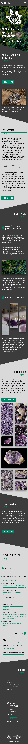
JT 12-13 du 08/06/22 (8, 648)
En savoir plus (8, 82)
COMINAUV (5, 3)
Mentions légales (14, 741)
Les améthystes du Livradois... (10, 580)
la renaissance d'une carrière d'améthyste (13, 654)
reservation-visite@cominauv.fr (15, 717)
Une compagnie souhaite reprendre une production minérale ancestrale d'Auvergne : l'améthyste (14, 607)
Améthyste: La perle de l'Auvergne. (11, 642)
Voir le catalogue (9, 400)
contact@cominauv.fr (15, 692)
